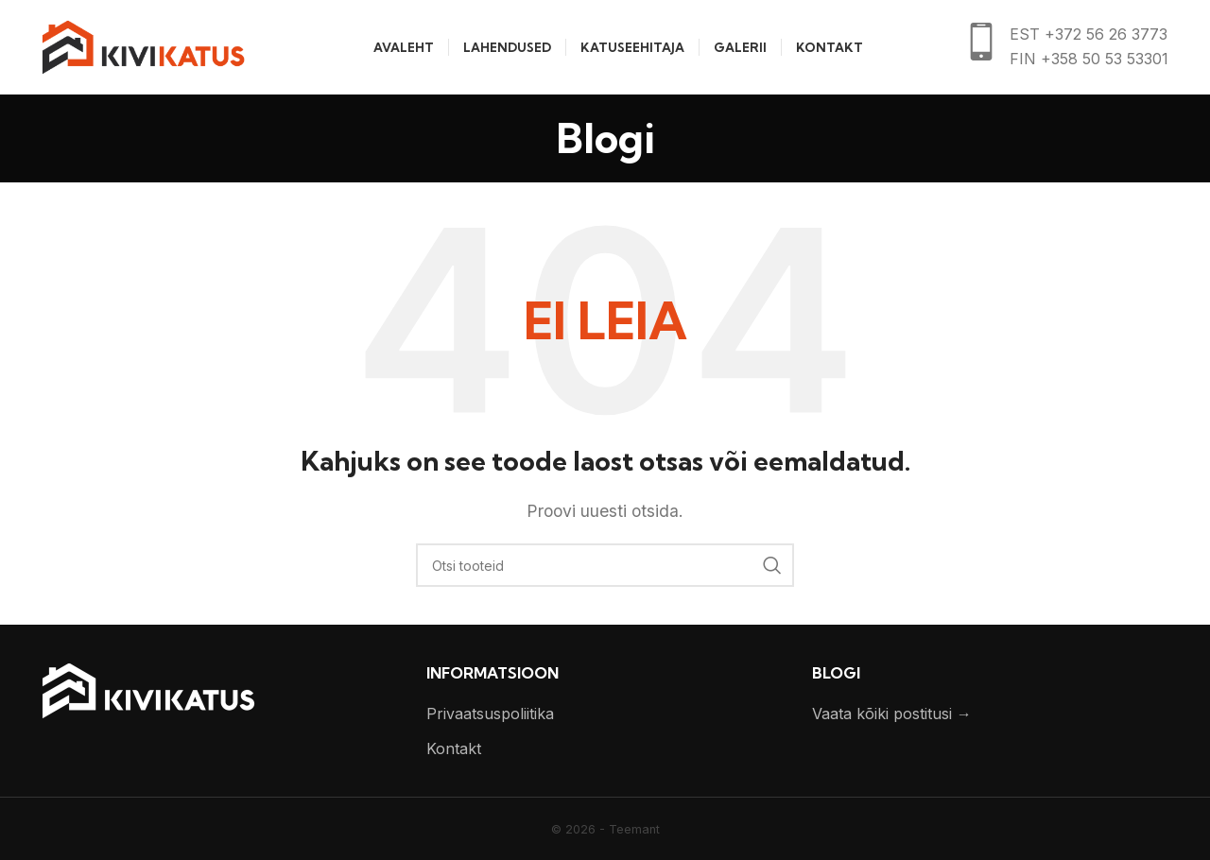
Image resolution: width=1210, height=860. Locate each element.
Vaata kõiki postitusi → (892, 713)
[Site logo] (143, 45)
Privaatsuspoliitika (490, 713)
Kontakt (453, 748)
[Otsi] (605, 565)
